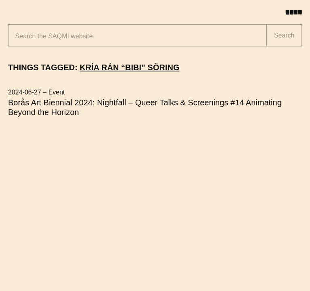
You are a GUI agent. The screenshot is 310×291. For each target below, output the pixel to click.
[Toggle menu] (296, 12)
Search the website (54, 36)
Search (284, 35)
